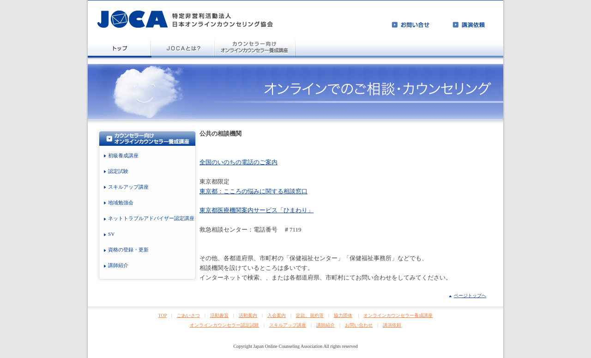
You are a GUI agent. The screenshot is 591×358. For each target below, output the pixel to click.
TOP (162, 315)
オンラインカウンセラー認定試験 (224, 325)
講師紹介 (325, 325)
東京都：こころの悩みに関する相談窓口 (253, 191)
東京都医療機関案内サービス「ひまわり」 (256, 210)
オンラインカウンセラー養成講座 (398, 315)
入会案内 (276, 315)
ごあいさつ (188, 315)
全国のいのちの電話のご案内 (238, 162)
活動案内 (248, 315)
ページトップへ (470, 295)
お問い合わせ (359, 325)
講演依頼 (392, 325)
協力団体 (343, 315)
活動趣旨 (219, 315)
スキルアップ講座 (287, 325)
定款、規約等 (310, 315)
